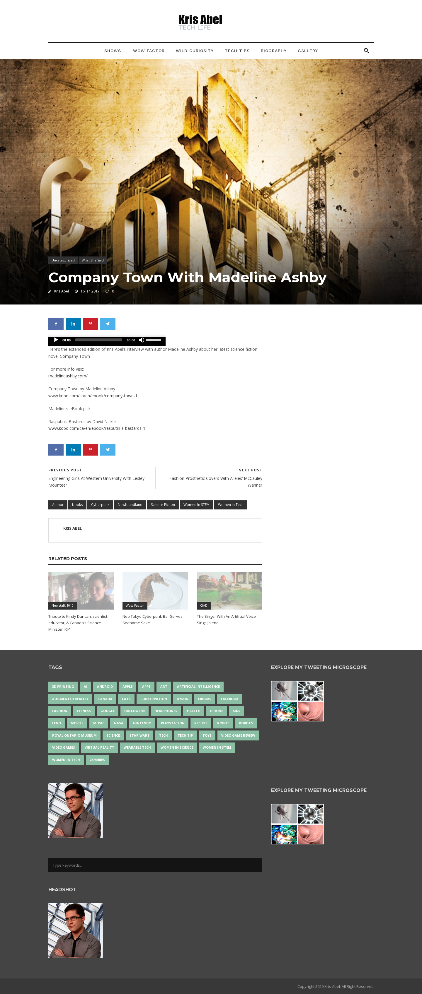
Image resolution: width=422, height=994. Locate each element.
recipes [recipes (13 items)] (200, 723)
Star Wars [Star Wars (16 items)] (139, 735)
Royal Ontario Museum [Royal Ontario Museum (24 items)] (74, 735)
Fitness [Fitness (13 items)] (84, 711)
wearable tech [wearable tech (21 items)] (137, 747)
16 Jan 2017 (90, 291)
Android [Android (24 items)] (105, 686)
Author (58, 504)
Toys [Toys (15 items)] (207, 735)
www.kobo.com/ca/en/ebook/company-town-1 (92, 395)
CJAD (203, 605)
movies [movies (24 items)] (77, 723)
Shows (112, 50)
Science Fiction (163, 504)
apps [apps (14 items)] (146, 686)
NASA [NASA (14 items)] (118, 723)
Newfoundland (130, 504)
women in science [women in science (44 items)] (177, 747)
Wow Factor (149, 50)
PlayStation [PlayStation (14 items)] (173, 723)
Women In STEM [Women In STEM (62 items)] (217, 747)
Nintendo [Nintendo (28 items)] (142, 723)
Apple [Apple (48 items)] (127, 686)
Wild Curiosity (195, 50)
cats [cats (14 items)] (126, 699)
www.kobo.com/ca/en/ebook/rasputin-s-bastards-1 (96, 428)
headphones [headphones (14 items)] (165, 711)
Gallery (308, 50)
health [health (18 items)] (193, 711)
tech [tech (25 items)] (163, 735)
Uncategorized (63, 260)
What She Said (93, 260)
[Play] (56, 340)
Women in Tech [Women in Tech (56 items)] (66, 759)
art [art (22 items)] (163, 686)
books (77, 504)
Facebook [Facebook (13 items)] (229, 699)
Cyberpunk (100, 504)
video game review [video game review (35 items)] (238, 735)
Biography (274, 50)
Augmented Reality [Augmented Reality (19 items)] (70, 699)
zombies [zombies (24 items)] (97, 759)
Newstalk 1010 (63, 605)
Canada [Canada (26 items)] (105, 699)
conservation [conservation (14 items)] (153, 699)
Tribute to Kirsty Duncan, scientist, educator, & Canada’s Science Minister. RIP (78, 623)
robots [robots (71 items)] (246, 723)
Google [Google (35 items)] (108, 711)
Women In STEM (196, 504)
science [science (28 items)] (113, 735)
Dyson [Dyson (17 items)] (182, 699)
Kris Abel (61, 291)
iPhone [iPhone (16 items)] (216, 711)
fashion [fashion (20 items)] (59, 711)
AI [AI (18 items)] (85, 686)
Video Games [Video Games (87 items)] (63, 747)
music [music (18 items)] (98, 723)
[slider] (98, 339)
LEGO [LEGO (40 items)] (56, 723)
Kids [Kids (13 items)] (236, 711)
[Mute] (141, 340)
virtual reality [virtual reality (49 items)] (99, 747)
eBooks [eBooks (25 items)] (204, 699)
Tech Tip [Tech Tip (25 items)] (185, 735)
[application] (107, 341)
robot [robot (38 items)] (223, 723)
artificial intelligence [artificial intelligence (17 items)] (198, 686)
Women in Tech (231, 504)
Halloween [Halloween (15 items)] (134, 711)
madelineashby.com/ (68, 376)
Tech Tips (237, 50)
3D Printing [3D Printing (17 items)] (63, 686)
